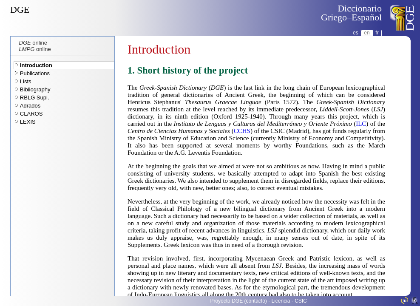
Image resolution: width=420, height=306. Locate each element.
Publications (35, 73)
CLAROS (31, 113)
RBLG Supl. (34, 97)
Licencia (281, 301)
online (33, 43)
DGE (19, 9)
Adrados (30, 105)
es (355, 33)
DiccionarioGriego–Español (351, 13)
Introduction (36, 65)
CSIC (301, 301)
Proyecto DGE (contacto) (238, 301)
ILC (361, 123)
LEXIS (28, 122)
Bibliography (35, 89)
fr (376, 33)
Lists (25, 81)
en (366, 33)
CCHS (242, 131)
